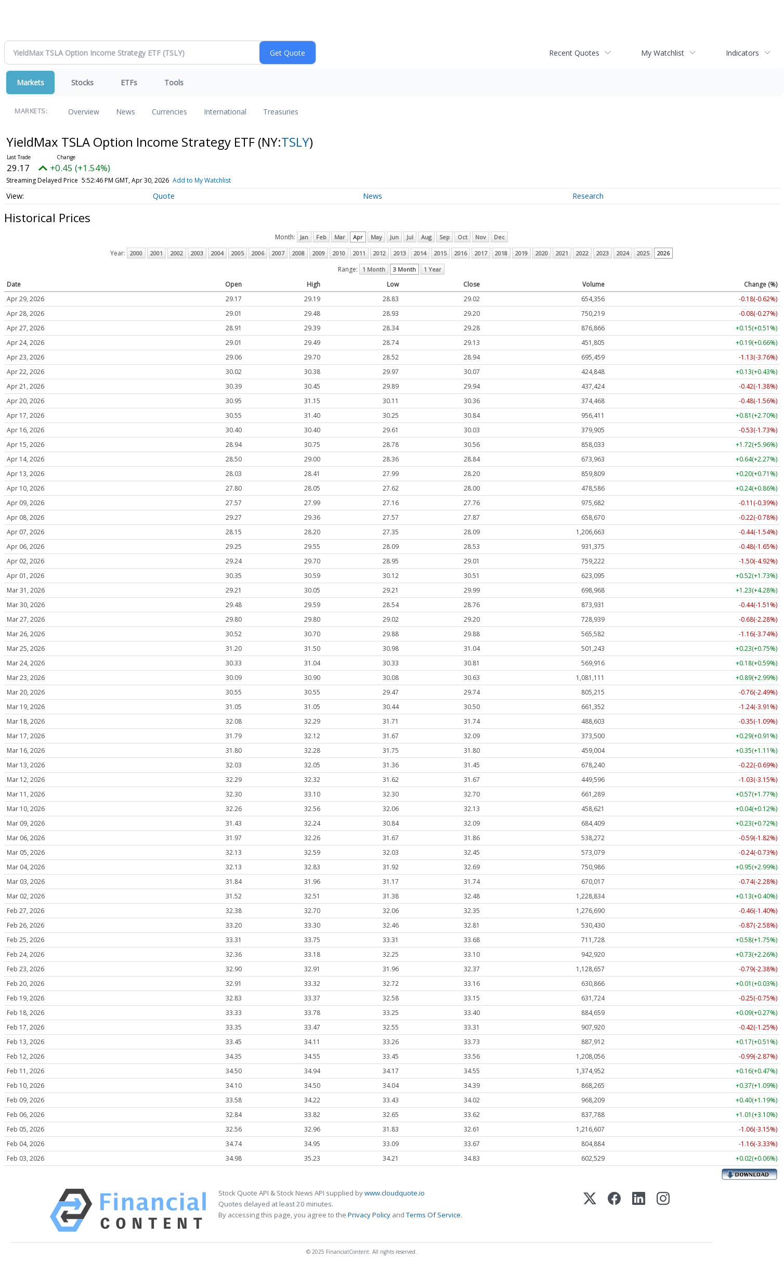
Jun (394, 237)
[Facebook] (614, 1210)
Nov (480, 237)
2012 (379, 253)
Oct (462, 237)
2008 (298, 253)
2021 (562, 253)
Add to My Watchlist (202, 180)
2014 (420, 253)
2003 (197, 253)
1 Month (373, 269)
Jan (304, 237)
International (225, 112)
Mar (339, 237)
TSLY (295, 141)
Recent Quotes (574, 53)
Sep (444, 237)
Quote (164, 196)
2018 (501, 253)
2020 (541, 253)
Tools (174, 82)
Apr (358, 237)
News (125, 112)
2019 (521, 253)
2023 (602, 253)
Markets (30, 82)
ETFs (129, 82)
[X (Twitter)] (589, 1210)
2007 (278, 253)
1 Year (432, 269)
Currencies (169, 112)
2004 (217, 253)
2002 (177, 253)
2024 (623, 253)
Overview (83, 112)
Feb (321, 237)
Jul (410, 237)
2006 (258, 253)
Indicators (742, 53)
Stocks (82, 82)
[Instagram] (663, 1210)
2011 (359, 253)
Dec (499, 237)
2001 (156, 253)
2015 (440, 253)
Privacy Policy (369, 1214)
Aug (426, 237)
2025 (643, 253)
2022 (582, 253)
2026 (663, 253)
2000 (136, 253)
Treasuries (280, 112)
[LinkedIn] (638, 1210)
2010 (339, 253)
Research (588, 196)
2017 (481, 253)
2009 (318, 253)
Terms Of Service (433, 1214)
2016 (460, 253)
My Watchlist (662, 53)
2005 (237, 253)
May (376, 237)
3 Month (404, 269)
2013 (400, 253)
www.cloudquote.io (394, 1193)
